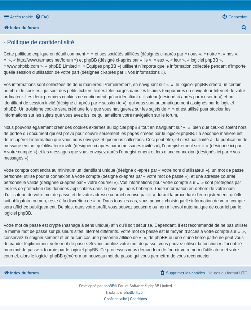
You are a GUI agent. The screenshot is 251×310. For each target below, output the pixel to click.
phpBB (109, 286)
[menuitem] (42, 17)
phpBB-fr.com (135, 293)
